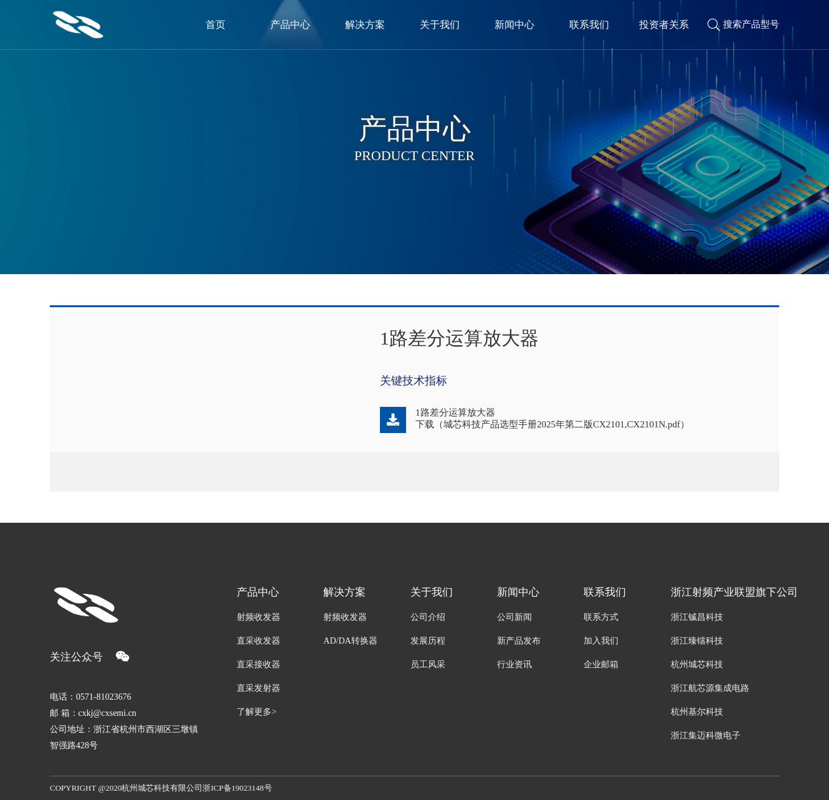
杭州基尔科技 (697, 712)
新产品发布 (519, 640)
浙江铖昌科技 (697, 617)
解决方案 (344, 592)
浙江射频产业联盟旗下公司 (725, 592)
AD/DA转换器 (350, 640)
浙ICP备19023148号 (237, 788)
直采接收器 (258, 664)
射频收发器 (258, 617)
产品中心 (258, 592)
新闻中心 (518, 592)
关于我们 (431, 592)
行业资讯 (514, 664)
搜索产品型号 (743, 25)
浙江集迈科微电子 (706, 735)
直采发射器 (258, 688)
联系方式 (601, 617)
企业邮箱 (601, 664)
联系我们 (605, 592)
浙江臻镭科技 (697, 640)
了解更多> (257, 712)
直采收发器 (258, 640)
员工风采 (427, 664)
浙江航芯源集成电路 (710, 688)
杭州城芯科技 (697, 664)
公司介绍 (427, 617)
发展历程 (427, 640)
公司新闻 (514, 617)
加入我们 (601, 640)
